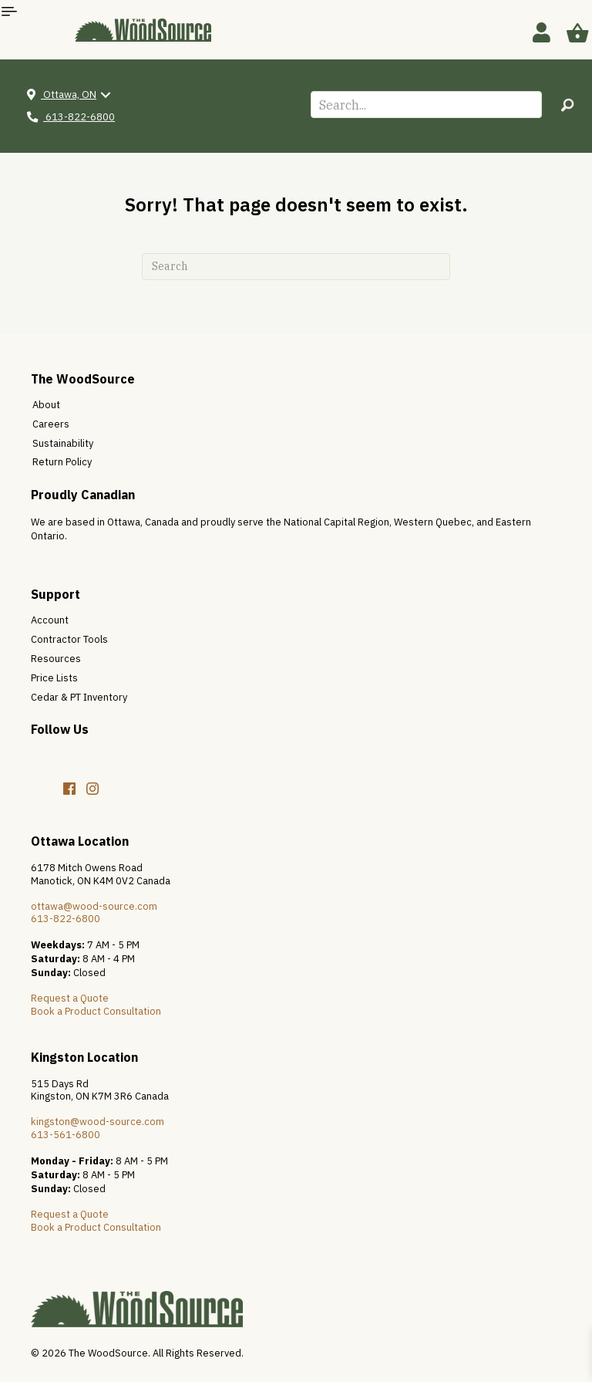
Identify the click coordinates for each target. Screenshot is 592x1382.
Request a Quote (70, 998)
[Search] (296, 266)
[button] (566, 104)
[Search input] (426, 104)
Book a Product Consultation (96, 1011)
